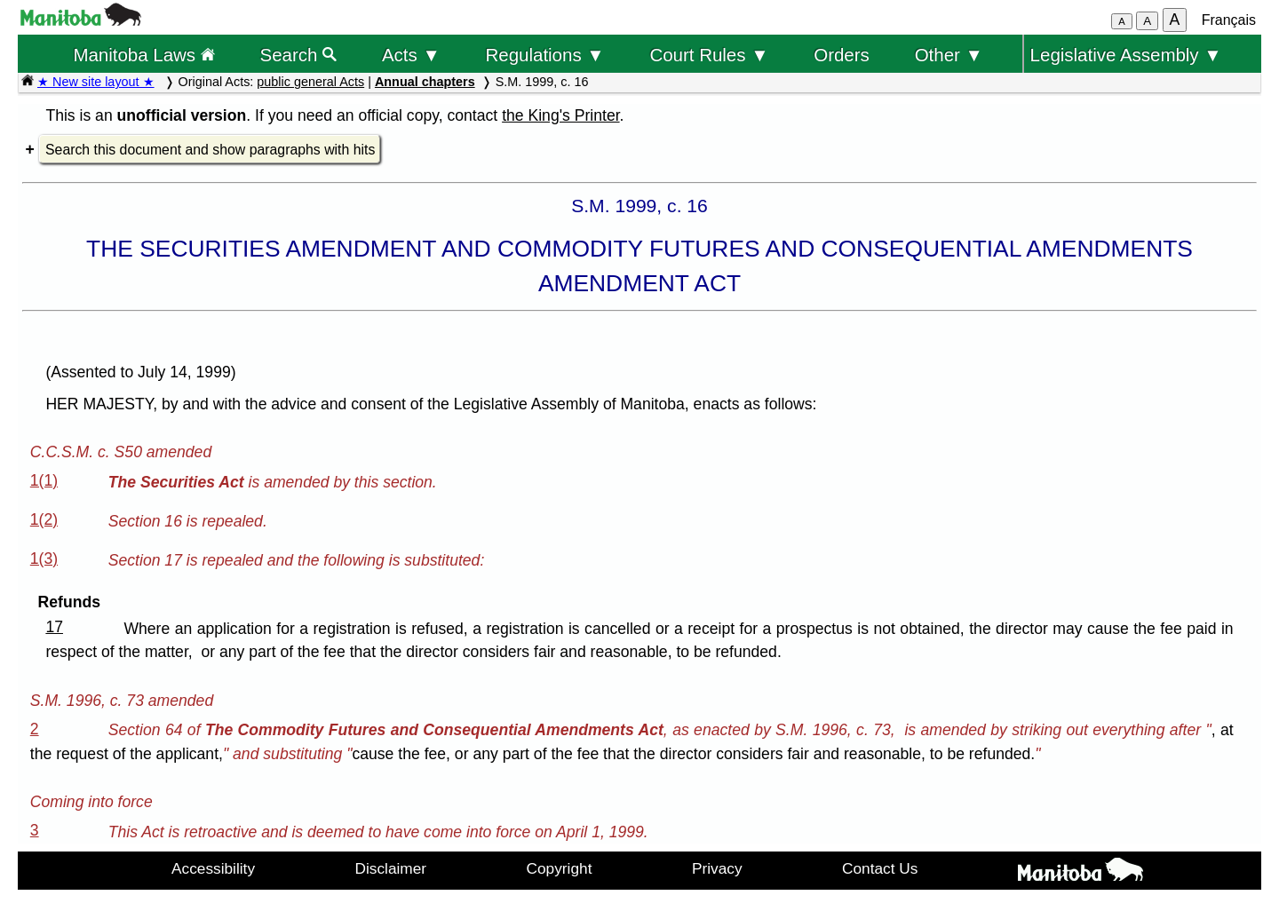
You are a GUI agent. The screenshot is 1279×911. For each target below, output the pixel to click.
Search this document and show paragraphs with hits (210, 149)
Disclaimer (391, 868)
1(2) (44, 519)
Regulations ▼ (545, 54)
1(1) (44, 480)
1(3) (44, 558)
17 (54, 627)
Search (299, 54)
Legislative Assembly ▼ (1126, 54)
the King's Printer (560, 115)
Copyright (559, 868)
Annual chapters (425, 82)
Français (1229, 20)
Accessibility (213, 868)
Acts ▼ (411, 54)
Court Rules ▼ (708, 54)
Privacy (717, 868)
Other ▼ (949, 54)
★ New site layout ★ (96, 82)
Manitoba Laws (143, 54)
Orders (842, 54)
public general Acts (310, 82)
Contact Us (880, 868)
